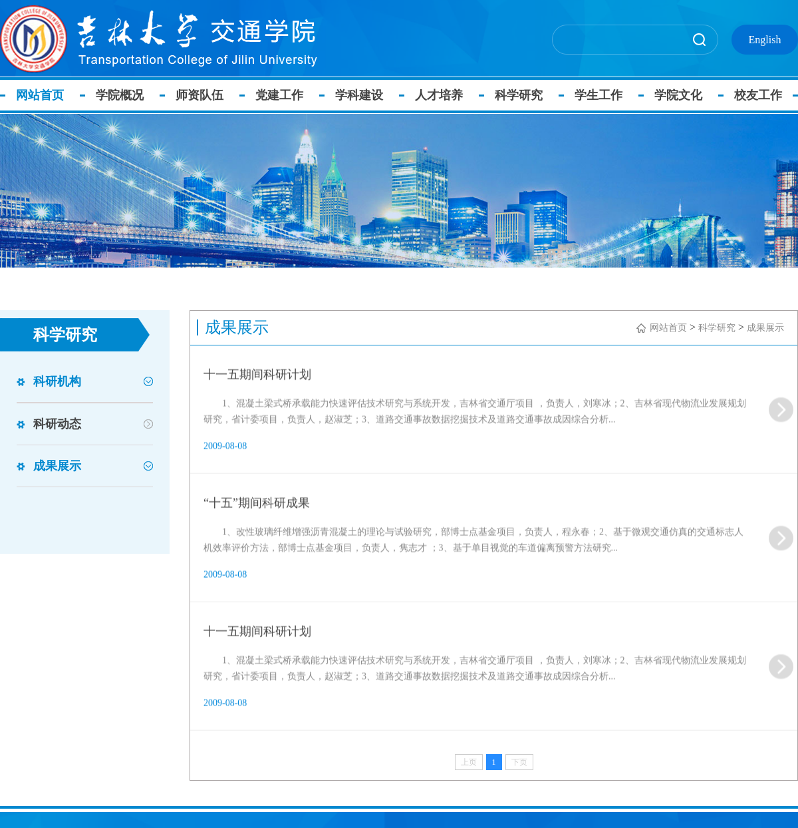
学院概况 (120, 95)
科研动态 (57, 424)
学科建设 (359, 95)
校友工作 (758, 95)
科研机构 (57, 381)
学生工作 (598, 95)
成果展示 (57, 466)
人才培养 (439, 95)
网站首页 (40, 95)
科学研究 (519, 95)
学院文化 (678, 95)
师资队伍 (199, 95)
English (765, 39)
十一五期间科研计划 (257, 404)
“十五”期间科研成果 (256, 533)
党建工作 (279, 95)
